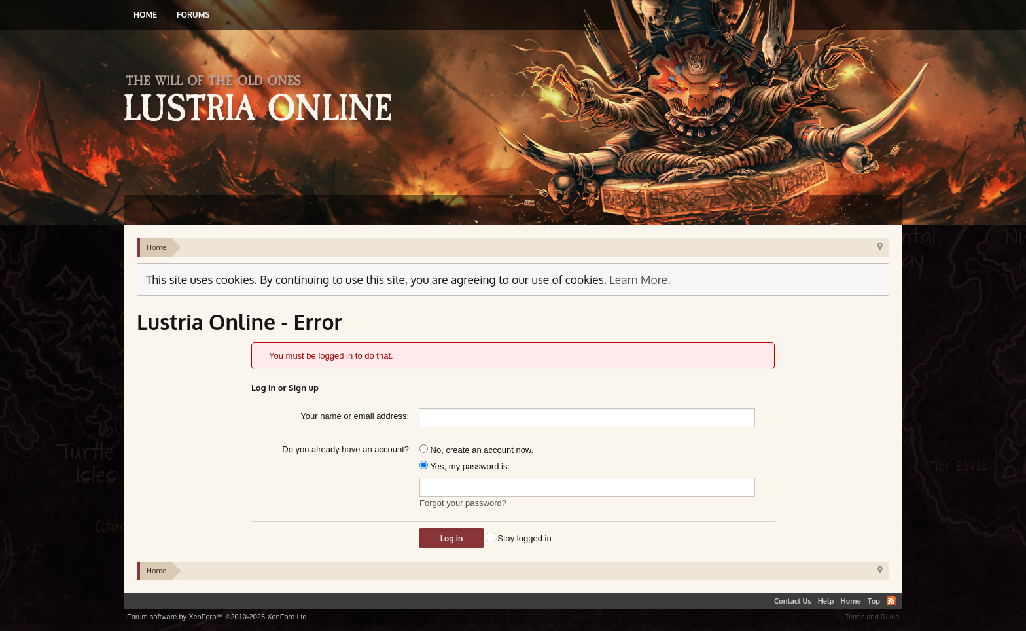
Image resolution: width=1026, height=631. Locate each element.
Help (826, 600)
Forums (193, 15)
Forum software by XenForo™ (218, 617)
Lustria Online (263, 100)
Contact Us (792, 600)
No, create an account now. (476, 450)
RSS (891, 600)
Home (145, 15)
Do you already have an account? (345, 449)
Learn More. (639, 279)
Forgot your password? (462, 503)
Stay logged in (519, 538)
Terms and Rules (872, 617)
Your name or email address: (354, 416)
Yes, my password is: (464, 466)
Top (874, 600)
